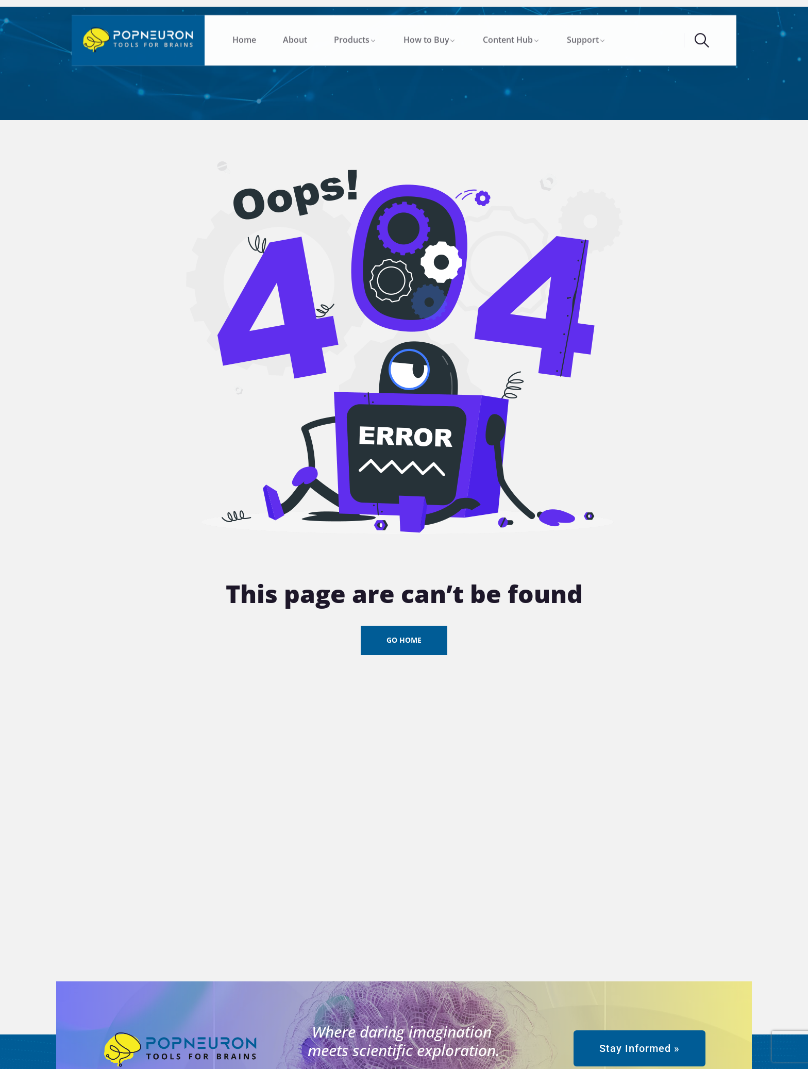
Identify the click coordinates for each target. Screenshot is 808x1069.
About (295, 37)
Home (244, 37)
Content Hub (508, 37)
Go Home (404, 640)
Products (351, 37)
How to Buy (426, 37)
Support (583, 37)
